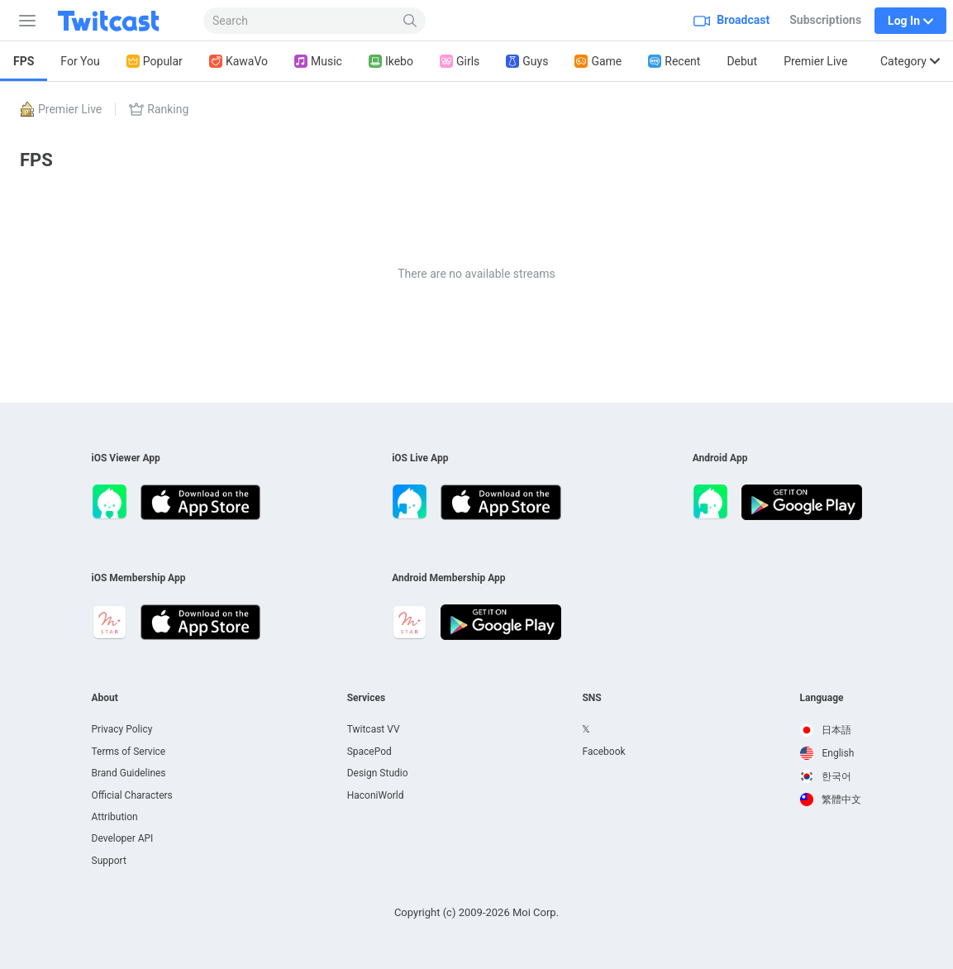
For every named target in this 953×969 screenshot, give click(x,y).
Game (598, 62)
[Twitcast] (121, 21)
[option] (831, 730)
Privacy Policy (122, 729)
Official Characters (132, 795)
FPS (23, 61)
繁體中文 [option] (831, 799)
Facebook (603, 751)
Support (109, 860)
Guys (527, 62)
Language (822, 698)
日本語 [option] (826, 730)
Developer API (123, 838)
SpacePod (369, 751)
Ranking (158, 109)
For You (79, 61)
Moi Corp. (535, 912)
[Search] (410, 20)
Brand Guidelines (129, 773)
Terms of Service (129, 751)
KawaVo (238, 62)
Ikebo (391, 62)
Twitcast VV (373, 729)
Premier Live (815, 61)
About (105, 698)
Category (910, 61)
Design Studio (377, 773)
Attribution (115, 817)
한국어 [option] (826, 776)
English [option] (827, 753)
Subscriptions (825, 19)
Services (366, 698)
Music (318, 62)
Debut (742, 61)
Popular (154, 62)
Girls (459, 62)
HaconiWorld (375, 795)
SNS (591, 698)
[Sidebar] (24, 20)
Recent (674, 62)
